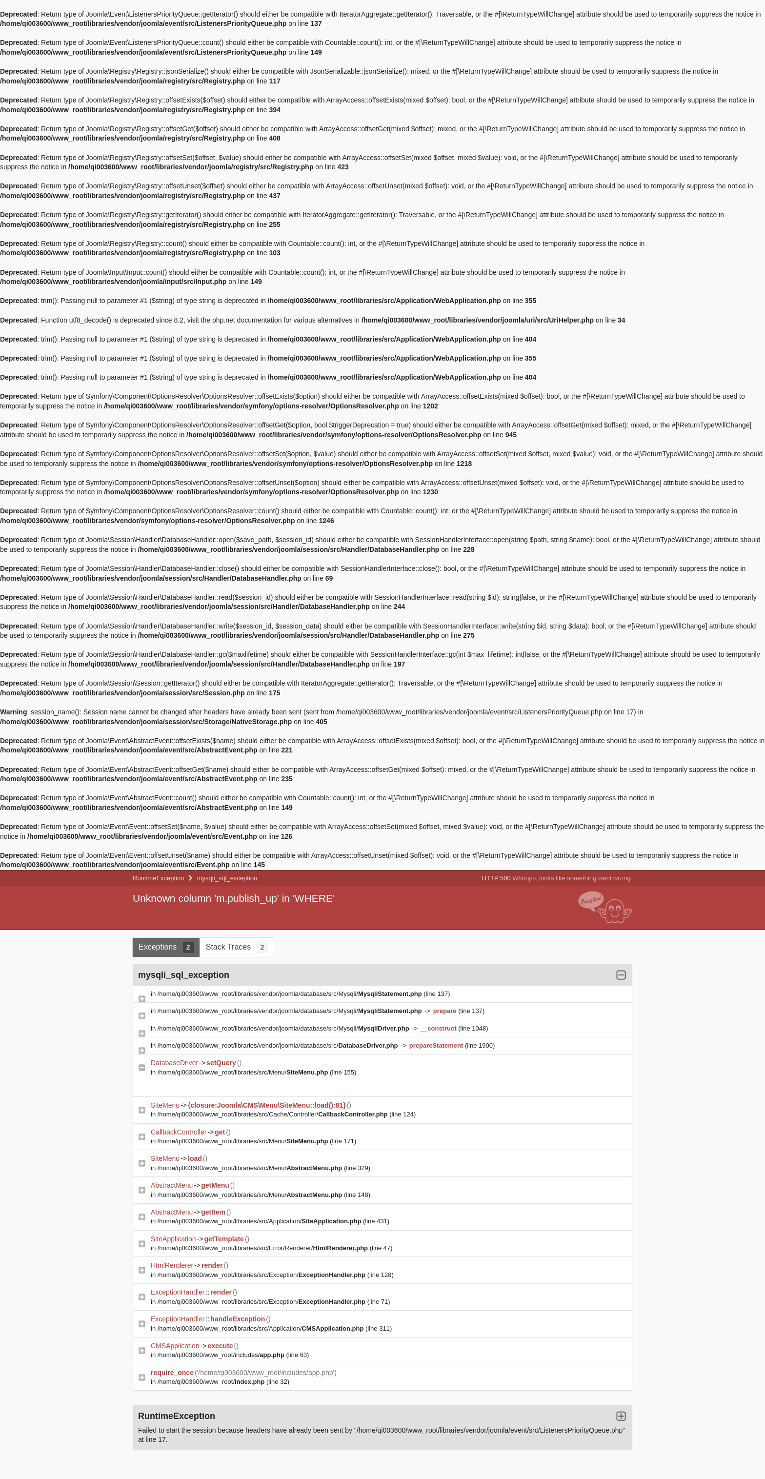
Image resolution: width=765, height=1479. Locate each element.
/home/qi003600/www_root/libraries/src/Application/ (260, 1221)
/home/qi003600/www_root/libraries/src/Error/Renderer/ (264, 1248)
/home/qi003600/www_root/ (212, 1381)
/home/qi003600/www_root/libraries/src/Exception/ (262, 1274)
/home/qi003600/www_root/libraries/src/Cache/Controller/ (273, 1114)
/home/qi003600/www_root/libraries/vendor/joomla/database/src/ (279, 1045)
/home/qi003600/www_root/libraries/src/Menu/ (244, 1072)
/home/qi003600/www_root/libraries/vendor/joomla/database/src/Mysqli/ (291, 993)
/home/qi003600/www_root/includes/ (222, 1354)
